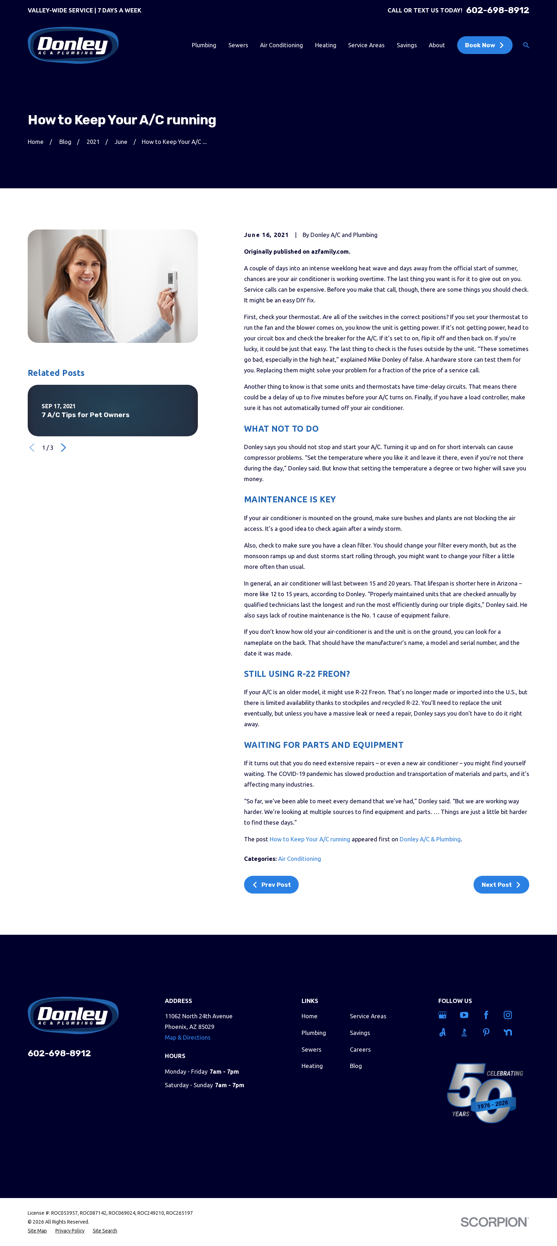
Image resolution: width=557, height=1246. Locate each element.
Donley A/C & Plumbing (430, 839)
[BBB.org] (466, 1032)
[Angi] (444, 1032)
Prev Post (271, 884)
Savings (360, 1032)
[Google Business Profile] (444, 1015)
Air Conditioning (299, 858)
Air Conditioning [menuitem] (281, 45)
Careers (360, 1049)
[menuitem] (37, 1230)
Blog (356, 1065)
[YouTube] (466, 1015)
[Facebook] (488, 1015)
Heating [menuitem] (325, 45)
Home (310, 1016)
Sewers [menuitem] (238, 45)
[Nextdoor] (510, 1032)
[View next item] (63, 447)
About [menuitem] (437, 45)
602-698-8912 (497, 10)
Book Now (485, 45)
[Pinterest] (488, 1032)
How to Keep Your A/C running (310, 839)
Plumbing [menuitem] (204, 45)
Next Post (501, 884)
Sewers (311, 1049)
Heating (312, 1065)
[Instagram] (510, 1015)
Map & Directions (188, 1037)
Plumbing (314, 1032)
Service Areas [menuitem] (366, 45)
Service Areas (368, 1016)
